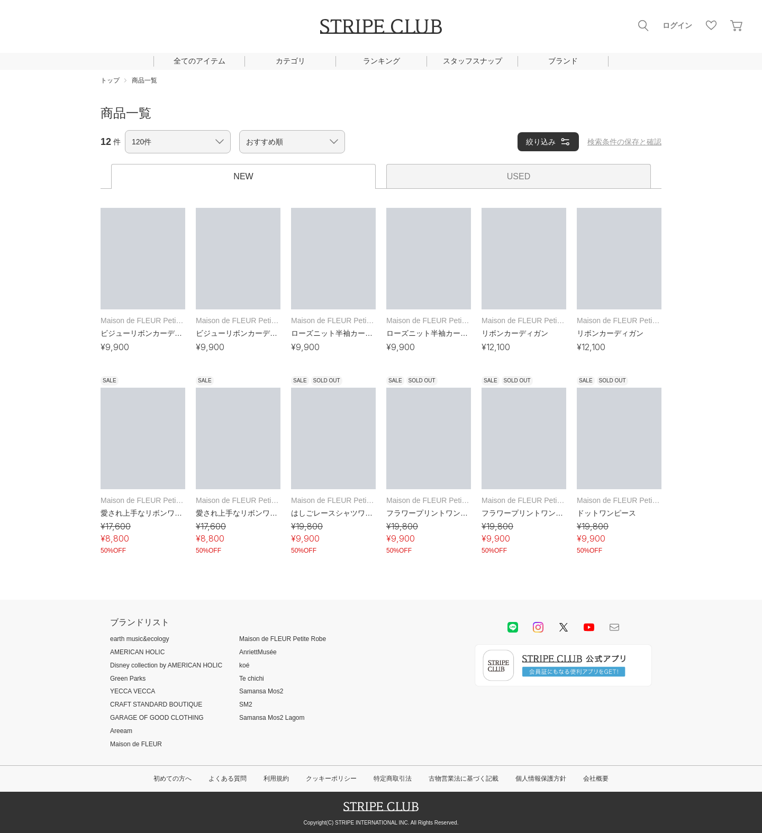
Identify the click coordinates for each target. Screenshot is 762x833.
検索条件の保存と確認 (624, 142)
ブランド (563, 61)
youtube (589, 627)
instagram (538, 627)
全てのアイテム (199, 61)
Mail (614, 627)
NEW (243, 176)
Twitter (563, 627)
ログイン (677, 25)
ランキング (381, 61)
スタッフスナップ (472, 61)
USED (518, 176)
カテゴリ (290, 61)
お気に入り (711, 25)
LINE (512, 627)
